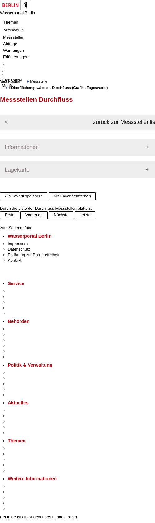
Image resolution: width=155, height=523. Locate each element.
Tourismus (17, 492)
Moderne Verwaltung (26, 459)
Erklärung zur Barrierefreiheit (33, 255)
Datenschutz (19, 249)
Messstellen (13, 37)
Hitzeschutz (18, 432)
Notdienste (17, 307)
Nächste (61, 215)
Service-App (19, 291)
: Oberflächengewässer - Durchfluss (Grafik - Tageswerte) (58, 88)
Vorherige (34, 215)
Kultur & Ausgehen (24, 486)
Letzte (85, 215)
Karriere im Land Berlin (28, 378)
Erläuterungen (16, 57)
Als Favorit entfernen (72, 196)
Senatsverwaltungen (26, 334)
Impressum (18, 243)
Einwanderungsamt (25, 356)
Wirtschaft (17, 497)
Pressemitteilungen (25, 410)
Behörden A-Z (20, 329)
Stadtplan (16, 508)
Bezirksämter (19, 340)
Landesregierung (23, 372)
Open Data (17, 389)
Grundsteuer (19, 470)
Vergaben (16, 395)
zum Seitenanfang (16, 228)
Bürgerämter (19, 345)
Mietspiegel (18, 465)
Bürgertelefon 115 (24, 302)
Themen (10, 22)
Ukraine (15, 427)
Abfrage (10, 44)
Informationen (22, 147)
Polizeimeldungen (24, 416)
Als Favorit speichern (23, 196)
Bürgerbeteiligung (23, 383)
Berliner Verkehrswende (29, 453)
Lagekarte (17, 170)
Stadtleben (17, 503)
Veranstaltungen (22, 421)
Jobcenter (16, 351)
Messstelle (38, 81)
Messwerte (13, 30)
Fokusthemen (20, 448)
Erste (9, 215)
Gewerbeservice (22, 313)
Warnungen (13, 50)
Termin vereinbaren (25, 296)
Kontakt (14, 260)
